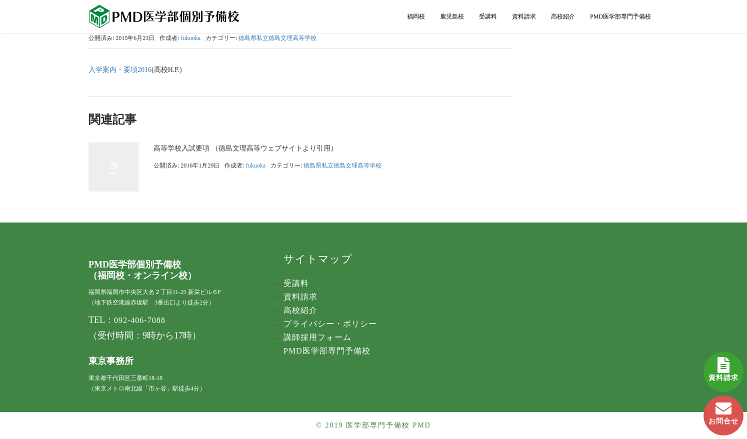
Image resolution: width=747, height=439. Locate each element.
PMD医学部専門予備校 (620, 16)
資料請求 (723, 367)
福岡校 (416, 16)
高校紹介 (563, 16)
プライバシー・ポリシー (330, 324)
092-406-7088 (140, 320)
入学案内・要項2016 (120, 70)
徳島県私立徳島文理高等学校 (277, 38)
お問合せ (723, 410)
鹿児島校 (452, 16)
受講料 (488, 16)
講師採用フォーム (318, 337)
